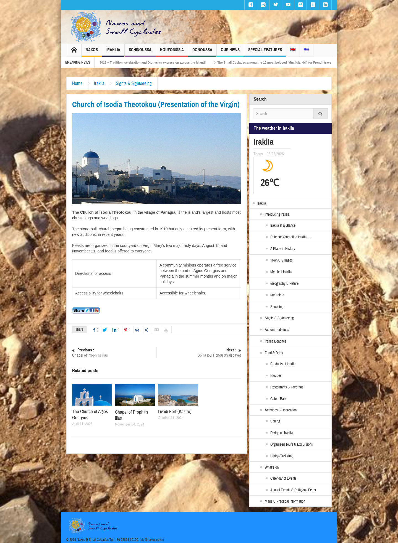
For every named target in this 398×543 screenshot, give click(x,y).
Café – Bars (278, 398)
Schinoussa (140, 52)
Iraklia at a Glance (282, 225)
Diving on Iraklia (281, 432)
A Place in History (282, 248)
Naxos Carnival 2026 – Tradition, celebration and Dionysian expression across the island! (153, 62)
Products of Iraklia (282, 364)
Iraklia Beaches (275, 341)
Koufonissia (172, 52)
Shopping (276, 306)
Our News (230, 52)
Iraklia (113, 52)
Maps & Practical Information (285, 501)
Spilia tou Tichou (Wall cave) (199, 352)
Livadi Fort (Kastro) (175, 411)
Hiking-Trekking (281, 456)
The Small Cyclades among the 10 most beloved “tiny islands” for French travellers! (289, 62)
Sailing (275, 421)
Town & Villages (281, 260)
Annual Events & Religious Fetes (293, 490)
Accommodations (277, 329)
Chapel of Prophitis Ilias (114, 352)
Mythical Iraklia (281, 272)
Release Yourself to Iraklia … (290, 237)
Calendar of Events (283, 478)
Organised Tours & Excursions (291, 444)
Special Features (265, 52)
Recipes (276, 375)
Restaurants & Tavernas (286, 387)
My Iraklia (277, 295)
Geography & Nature (284, 283)
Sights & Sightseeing (134, 83)
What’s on (272, 467)
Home (77, 83)
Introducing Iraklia (277, 214)
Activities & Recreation (281, 410)
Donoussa (202, 52)
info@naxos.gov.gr (152, 539)
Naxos (92, 52)
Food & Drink (274, 353)
